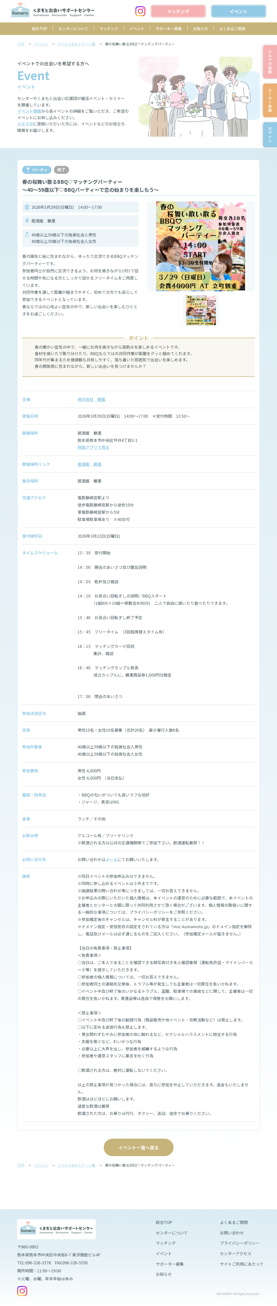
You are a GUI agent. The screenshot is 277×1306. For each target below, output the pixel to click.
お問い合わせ (232, 1233)
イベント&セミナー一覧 (76, 43)
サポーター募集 (169, 28)
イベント (136, 28)
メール (111, 859)
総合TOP (39, 28)
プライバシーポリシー (240, 1243)
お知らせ (200, 28)
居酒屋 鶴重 (89, 464)
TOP (20, 43)
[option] (201, 246)
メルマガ (25, 124)
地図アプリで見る (93, 447)
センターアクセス (235, 1253)
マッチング (108, 28)
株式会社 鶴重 (91, 399)
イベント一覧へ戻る (138, 1147)
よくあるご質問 (232, 28)
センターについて (73, 28)
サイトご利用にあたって (242, 1264)
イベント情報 (29, 111)
